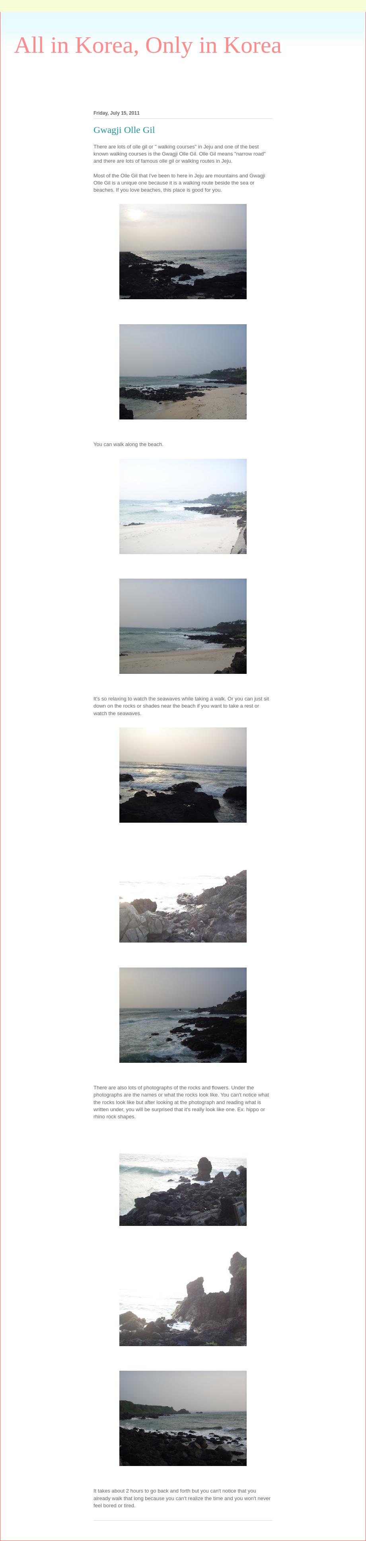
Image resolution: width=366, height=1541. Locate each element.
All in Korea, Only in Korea (148, 45)
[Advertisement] (159, 82)
